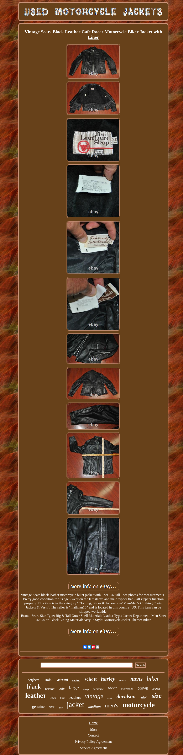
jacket (75, 705)
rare (51, 707)
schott (91, 679)
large (74, 687)
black (34, 686)
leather (35, 695)
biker (153, 678)
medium (94, 706)
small (53, 697)
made (110, 698)
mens (136, 679)
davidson (126, 696)
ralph (143, 697)
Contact (93, 735)
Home (93, 723)
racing (76, 680)
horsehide (98, 688)
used (61, 708)
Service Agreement (93, 748)
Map (93, 729)
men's (111, 705)
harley (108, 679)
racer (112, 687)
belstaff (49, 689)
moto (47, 679)
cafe (62, 688)
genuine (38, 706)
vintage (94, 695)
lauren (156, 688)
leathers (75, 697)
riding (86, 689)
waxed (62, 680)
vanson (122, 680)
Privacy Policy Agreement (93, 742)
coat (62, 697)
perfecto (34, 680)
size (157, 695)
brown (142, 688)
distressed (127, 688)
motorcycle (138, 705)
